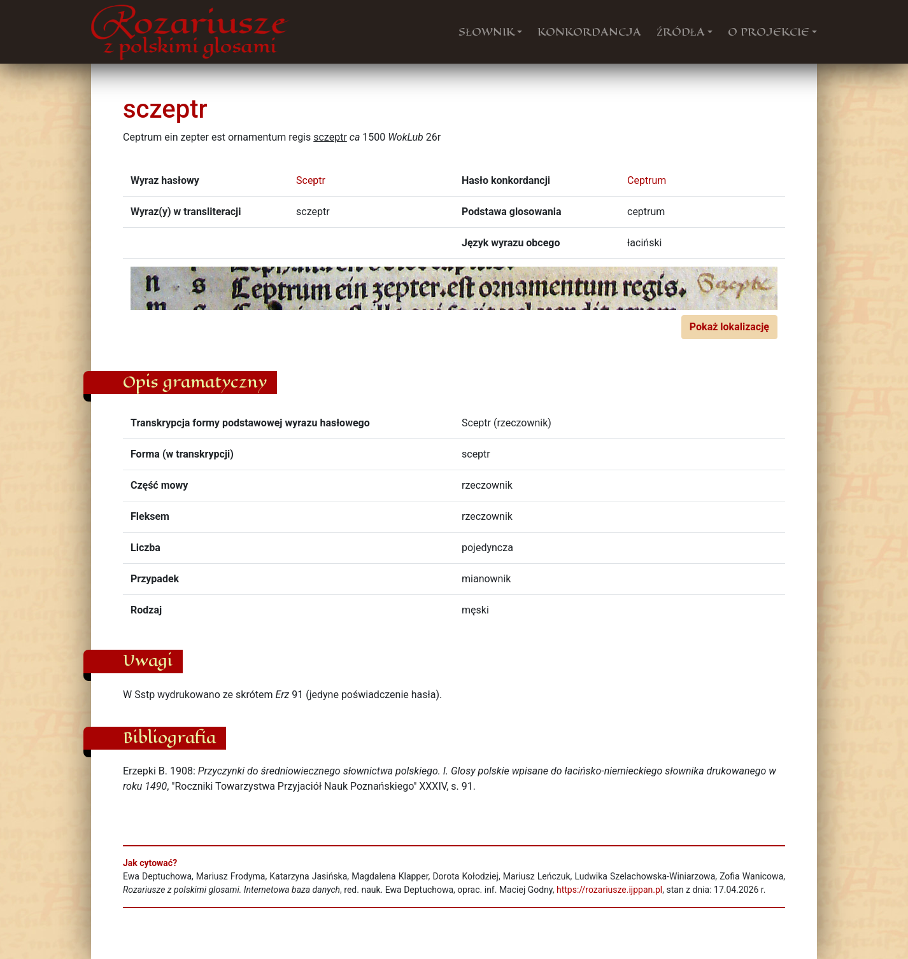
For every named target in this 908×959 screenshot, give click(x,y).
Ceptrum (646, 180)
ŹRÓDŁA (680, 32)
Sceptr (310, 180)
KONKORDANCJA (589, 32)
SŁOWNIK (486, 32)
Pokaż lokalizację (729, 327)
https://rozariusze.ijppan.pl (609, 890)
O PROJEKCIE (768, 32)
